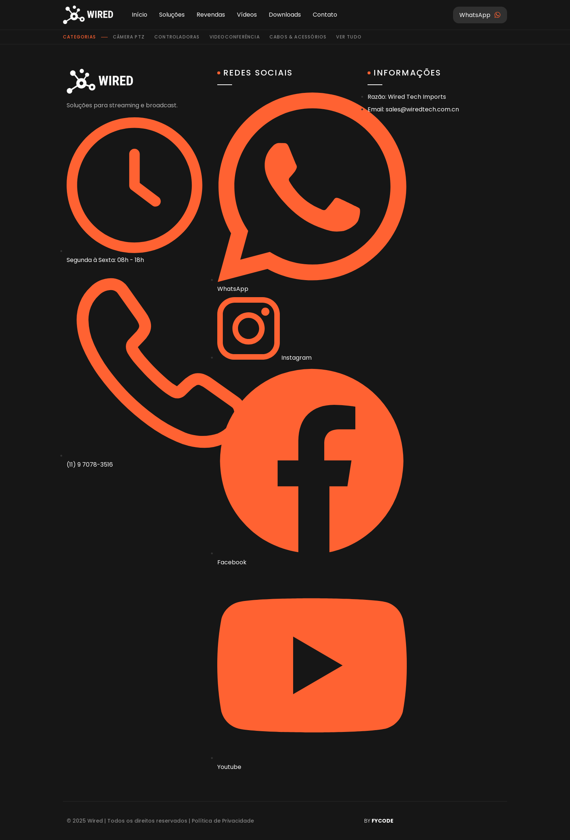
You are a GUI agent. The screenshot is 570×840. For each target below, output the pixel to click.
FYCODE (382, 820)
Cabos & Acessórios (298, 37)
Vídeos (247, 14)
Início (139, 14)
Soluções (172, 14)
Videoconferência (234, 37)
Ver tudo (349, 37)
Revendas (211, 14)
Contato (325, 14)
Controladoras (177, 37)
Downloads (285, 14)
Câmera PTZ (129, 37)
